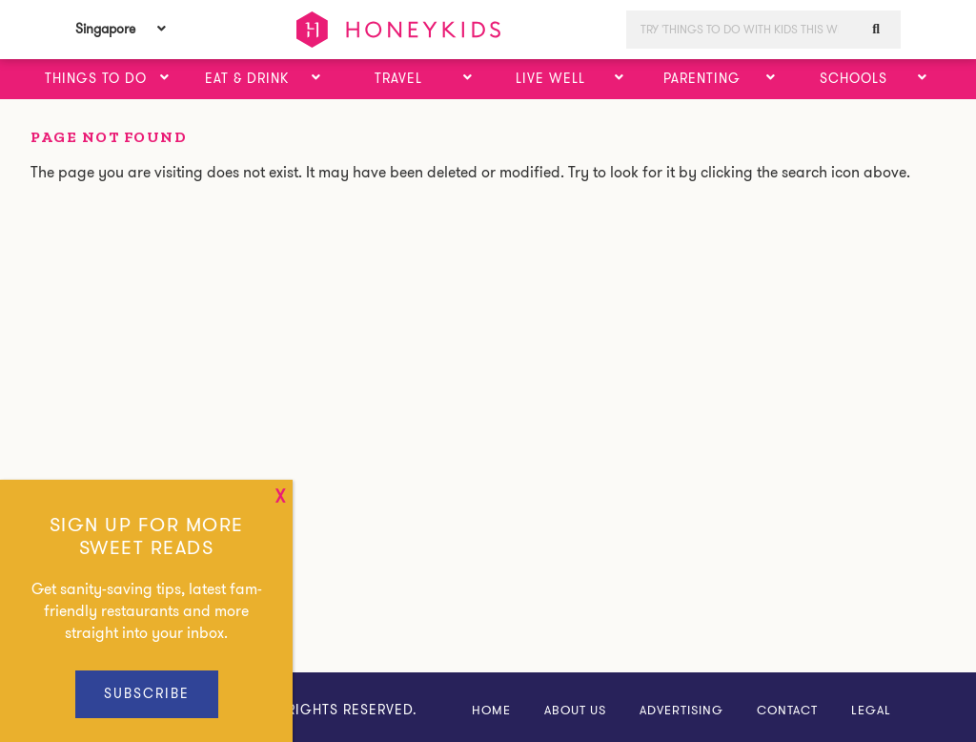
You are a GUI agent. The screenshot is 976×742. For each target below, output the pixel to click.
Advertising (681, 710)
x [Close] (280, 496)
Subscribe (147, 693)
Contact (787, 710)
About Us (575, 710)
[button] (165, 78)
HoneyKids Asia (398, 29)
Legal (871, 710)
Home (491, 710)
